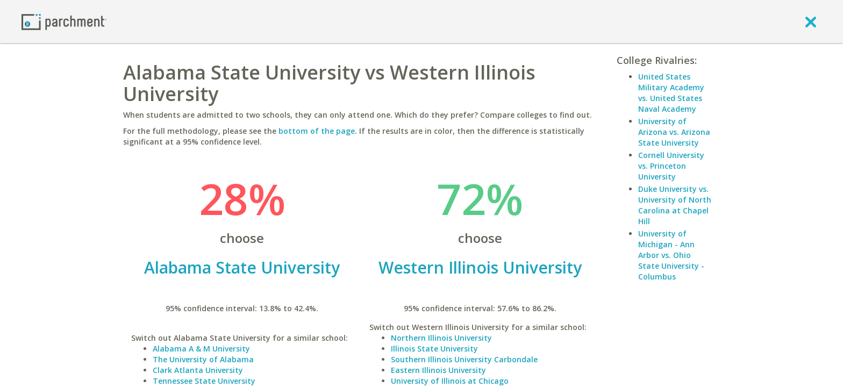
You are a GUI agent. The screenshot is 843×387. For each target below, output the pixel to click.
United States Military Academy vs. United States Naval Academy (671, 92)
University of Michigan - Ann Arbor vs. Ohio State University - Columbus (671, 255)
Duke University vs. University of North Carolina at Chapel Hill (674, 205)
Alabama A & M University (201, 348)
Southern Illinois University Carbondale (464, 359)
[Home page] (64, 21)
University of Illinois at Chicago (450, 381)
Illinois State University (434, 348)
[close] (810, 21)
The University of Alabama (203, 359)
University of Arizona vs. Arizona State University (674, 132)
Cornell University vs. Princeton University (671, 166)
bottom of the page (316, 131)
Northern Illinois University (441, 338)
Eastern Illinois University (438, 370)
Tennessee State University (204, 381)
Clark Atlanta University (198, 370)
